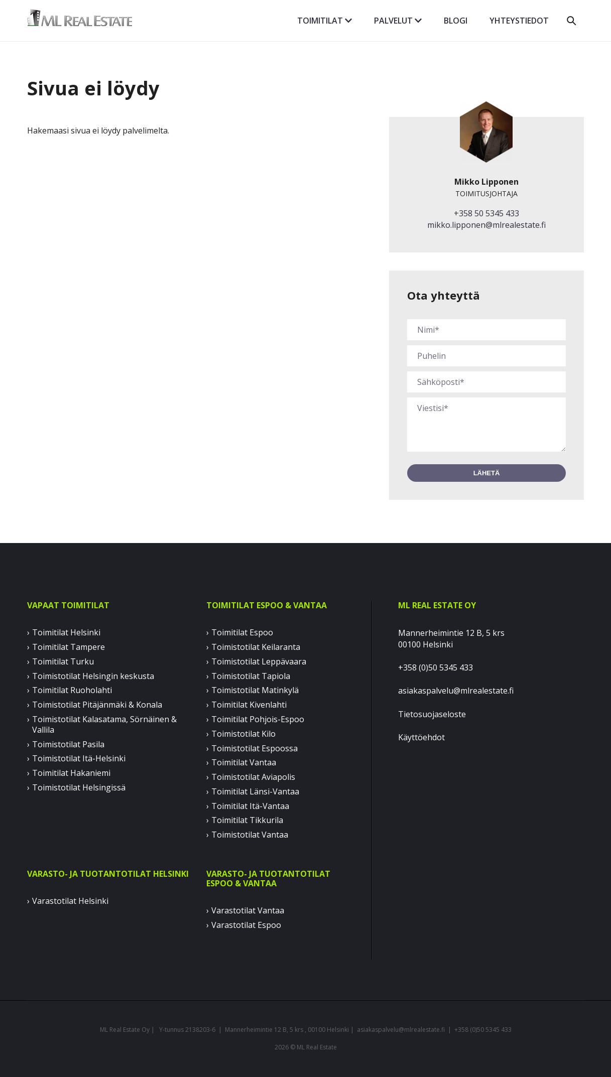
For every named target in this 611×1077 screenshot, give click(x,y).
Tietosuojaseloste (432, 714)
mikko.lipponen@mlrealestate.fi (486, 224)
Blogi (455, 20)
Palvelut (398, 20)
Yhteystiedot (519, 20)
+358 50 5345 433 (486, 213)
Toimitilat (324, 20)
